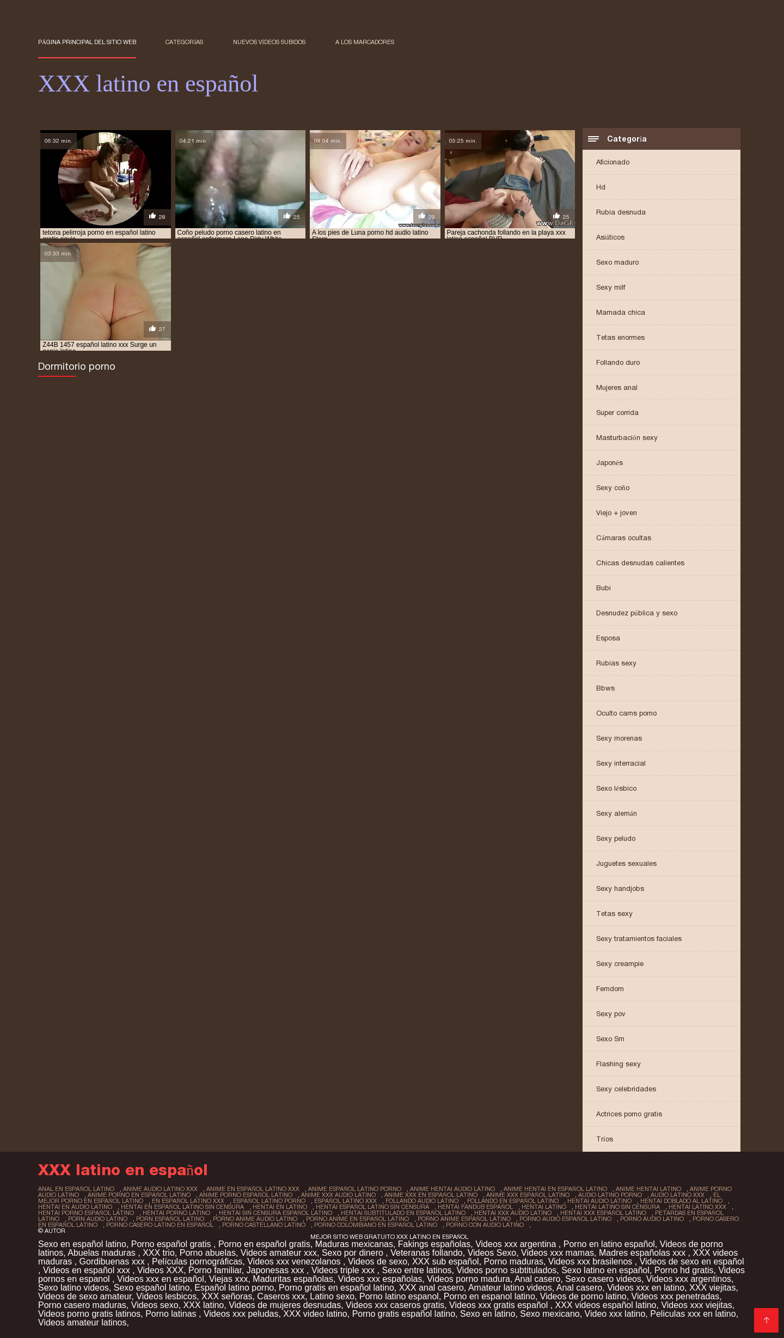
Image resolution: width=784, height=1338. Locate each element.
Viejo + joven (616, 513)
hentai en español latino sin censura (182, 1206)
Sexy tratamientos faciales (639, 938)
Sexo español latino (152, 1287)
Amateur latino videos (510, 1287)
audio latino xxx (678, 1195)
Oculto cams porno (626, 713)
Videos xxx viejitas (696, 1305)
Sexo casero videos (603, 1279)
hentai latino (544, 1206)
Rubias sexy (616, 663)
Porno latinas (172, 1313)
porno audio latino (652, 1218)
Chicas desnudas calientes (640, 563)
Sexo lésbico (616, 788)
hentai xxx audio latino (513, 1212)
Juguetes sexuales (626, 863)
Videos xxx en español (160, 1279)
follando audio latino (421, 1201)
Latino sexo (332, 1296)
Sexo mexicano (549, 1313)
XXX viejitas (712, 1287)
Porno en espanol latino (489, 1296)
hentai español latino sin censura (372, 1206)
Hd (600, 187)
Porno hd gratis (684, 1270)
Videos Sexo (492, 1252)
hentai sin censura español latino (275, 1212)
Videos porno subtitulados (506, 1270)
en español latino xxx (188, 1201)
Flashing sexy (618, 1064)
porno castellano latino (263, 1224)
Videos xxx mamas (557, 1252)
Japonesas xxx (277, 1270)
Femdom (610, 989)
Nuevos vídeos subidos (269, 42)
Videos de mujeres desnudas (285, 1305)
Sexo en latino (487, 1313)
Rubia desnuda (621, 212)
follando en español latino (513, 1201)
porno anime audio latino (255, 1218)
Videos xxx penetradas (676, 1296)
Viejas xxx (228, 1279)
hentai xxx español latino (603, 1212)
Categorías (184, 42)
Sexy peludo (615, 838)
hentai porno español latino (86, 1212)
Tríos (604, 1139)
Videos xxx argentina (517, 1244)
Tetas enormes (620, 337)
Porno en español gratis (264, 1244)
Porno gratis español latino (403, 1313)
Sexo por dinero (353, 1252)
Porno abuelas (208, 1252)
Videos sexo (155, 1305)
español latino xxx (345, 1201)
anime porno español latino (245, 1195)
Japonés (609, 463)
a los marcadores (364, 42)
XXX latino (203, 1305)
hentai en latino (280, 1206)
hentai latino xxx (697, 1206)
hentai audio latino (599, 1201)
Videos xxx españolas (380, 1279)
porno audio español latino (565, 1218)
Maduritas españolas (293, 1279)
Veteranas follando (426, 1252)
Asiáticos (610, 237)
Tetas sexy (614, 913)
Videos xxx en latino (645, 1287)
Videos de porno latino (583, 1296)
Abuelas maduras (103, 1252)
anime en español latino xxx (252, 1189)
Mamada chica (620, 312)
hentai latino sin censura (617, 1206)
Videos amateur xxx (279, 1252)
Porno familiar (215, 1270)
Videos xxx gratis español (499, 1305)
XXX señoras (226, 1296)
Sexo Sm (610, 1039)
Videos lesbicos (166, 1296)
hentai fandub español (475, 1206)
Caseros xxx (281, 1296)
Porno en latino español (609, 1244)
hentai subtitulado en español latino (403, 1212)
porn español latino (170, 1218)
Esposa (608, 638)
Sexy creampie (620, 964)
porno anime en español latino (357, 1218)
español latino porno (269, 1201)
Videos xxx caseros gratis (395, 1305)
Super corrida (617, 412)
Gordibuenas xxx (113, 1261)
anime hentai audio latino (452, 1189)
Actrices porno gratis (629, 1114)
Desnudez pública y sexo (636, 613)
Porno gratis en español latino (336, 1287)
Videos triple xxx (344, 1270)
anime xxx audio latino (338, 1195)
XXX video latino (315, 1313)
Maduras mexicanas (354, 1244)
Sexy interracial (621, 763)
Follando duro (618, 362)
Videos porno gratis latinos (89, 1313)
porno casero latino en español (159, 1224)
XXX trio (159, 1252)
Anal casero (537, 1279)
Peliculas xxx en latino (693, 1313)
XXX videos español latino (606, 1305)
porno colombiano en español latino (375, 1224)
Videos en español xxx (87, 1270)
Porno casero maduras (82, 1305)
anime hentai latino (648, 1189)
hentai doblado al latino (681, 1201)
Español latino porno (234, 1287)
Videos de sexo (377, 1261)
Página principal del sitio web (87, 42)
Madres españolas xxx (643, 1252)
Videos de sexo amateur (84, 1296)
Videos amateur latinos (82, 1322)
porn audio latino (97, 1218)
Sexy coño (612, 488)
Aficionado (612, 162)
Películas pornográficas (197, 1261)
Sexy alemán (616, 813)
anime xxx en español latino (430, 1195)
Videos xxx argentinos (688, 1279)
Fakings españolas (434, 1244)
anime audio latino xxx (160, 1189)
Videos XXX (160, 1270)
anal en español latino (76, 1189)
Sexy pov (611, 1014)
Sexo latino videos (73, 1287)
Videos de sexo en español (692, 1261)
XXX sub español (445, 1261)
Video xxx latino (615, 1313)
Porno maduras (513, 1261)
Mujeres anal (617, 387)
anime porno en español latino (139, 1195)
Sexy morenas (619, 738)
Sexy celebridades (626, 1089)
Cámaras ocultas (623, 538)
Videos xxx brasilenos (591, 1261)
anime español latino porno (354, 1189)
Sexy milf (610, 287)
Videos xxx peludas (241, 1313)
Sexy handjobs (620, 888)
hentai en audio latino (75, 1206)
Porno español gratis (172, 1244)
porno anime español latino (464, 1218)
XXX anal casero (431, 1287)
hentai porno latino (176, 1212)
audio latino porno (610, 1195)
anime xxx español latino (527, 1195)
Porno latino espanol (399, 1296)
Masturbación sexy (627, 437)
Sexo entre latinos (416, 1270)
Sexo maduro (617, 262)
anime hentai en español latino (555, 1189)
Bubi (603, 588)
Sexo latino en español (605, 1270)
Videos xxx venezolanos (295, 1261)
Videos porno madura (468, 1279)
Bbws (605, 688)
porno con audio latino (485, 1224)
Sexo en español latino (82, 1244)
